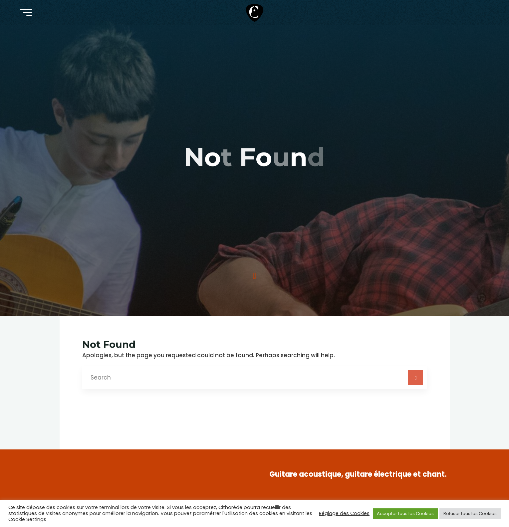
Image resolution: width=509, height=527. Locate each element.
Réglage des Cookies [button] (344, 513)
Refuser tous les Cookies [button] (470, 513)
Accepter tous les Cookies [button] (405, 513)
